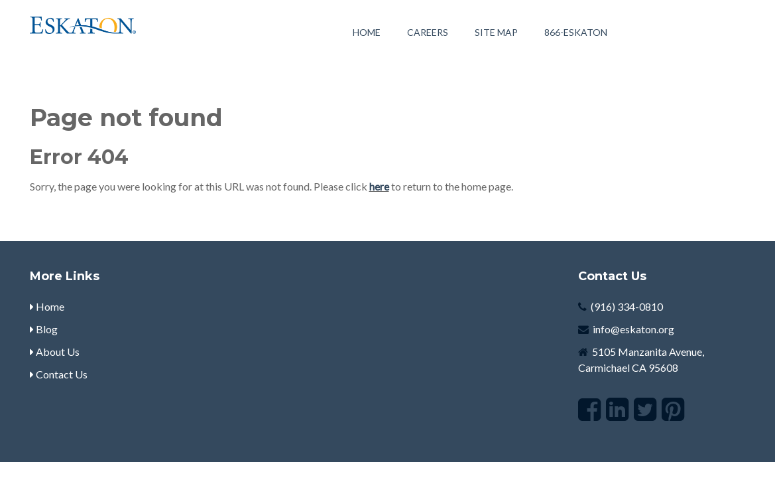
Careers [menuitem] (427, 32)
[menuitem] (575, 32)
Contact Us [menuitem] (59, 374)
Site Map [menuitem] (496, 32)
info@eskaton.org (633, 329)
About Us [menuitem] (55, 351)
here (379, 186)
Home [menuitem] (367, 32)
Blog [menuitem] (44, 329)
